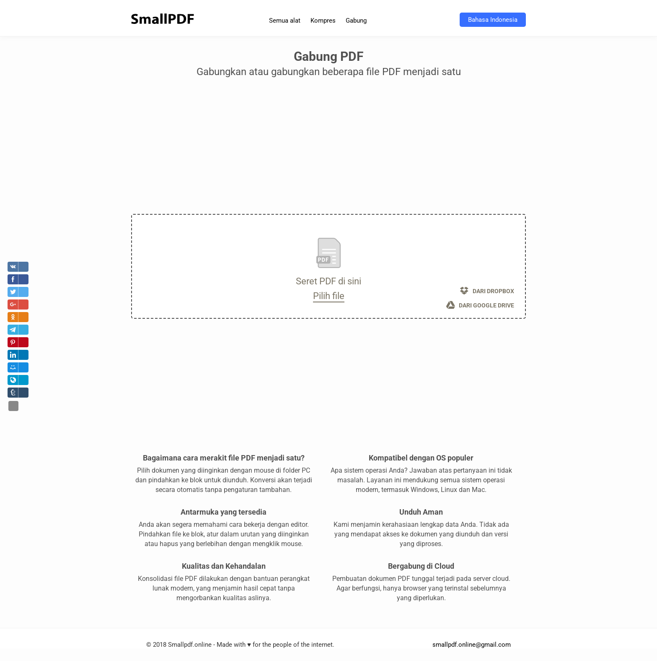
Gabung (356, 20)
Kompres (323, 20)
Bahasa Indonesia (492, 19)
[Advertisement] (328, 149)
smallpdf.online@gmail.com (471, 644)
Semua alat (284, 20)
